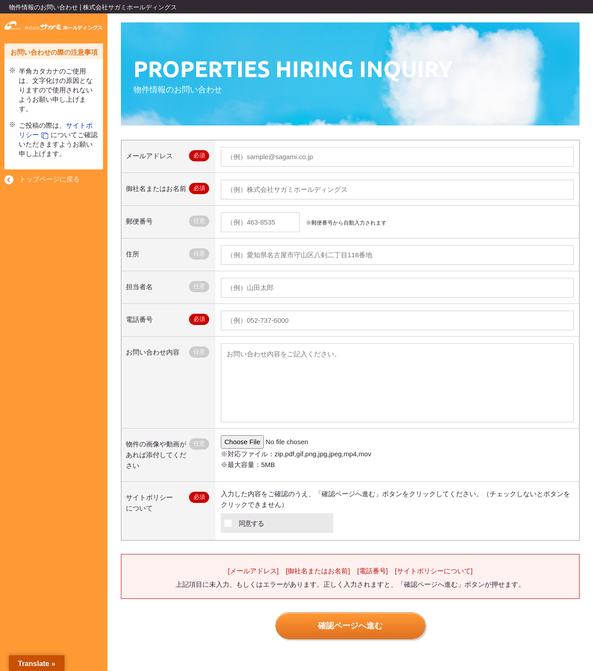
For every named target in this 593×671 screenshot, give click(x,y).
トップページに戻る (49, 179)
